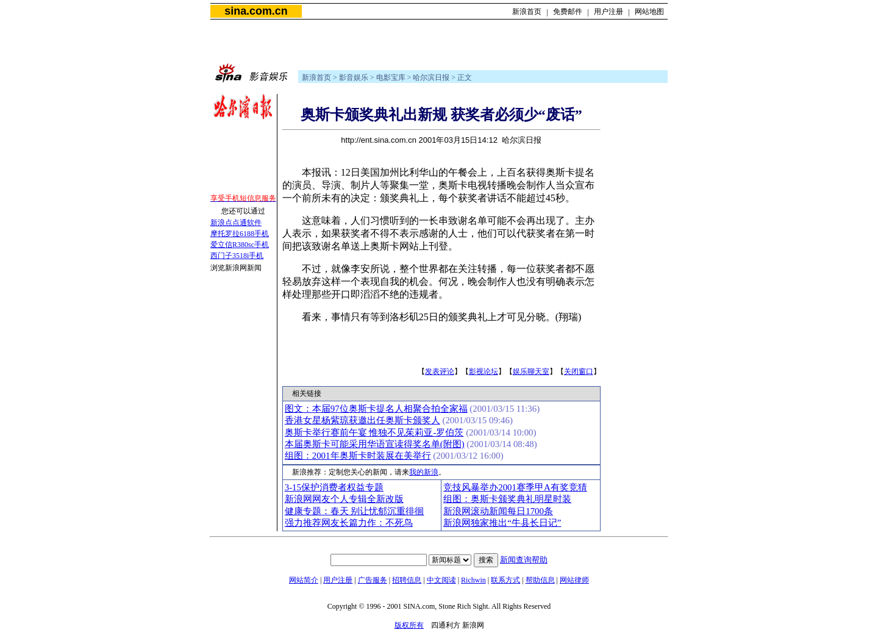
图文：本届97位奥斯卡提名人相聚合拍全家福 (376, 409)
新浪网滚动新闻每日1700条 (498, 511)
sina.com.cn (255, 11)
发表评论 (439, 371)
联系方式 (505, 580)
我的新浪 (423, 472)
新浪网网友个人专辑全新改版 (344, 499)
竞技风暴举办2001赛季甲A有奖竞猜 (515, 487)
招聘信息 (406, 580)
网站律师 (574, 580)
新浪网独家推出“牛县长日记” (502, 523)
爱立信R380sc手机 (239, 244)
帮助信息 (540, 580)
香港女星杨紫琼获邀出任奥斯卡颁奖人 (362, 420)
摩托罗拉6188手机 (239, 233)
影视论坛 (483, 371)
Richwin (473, 580)
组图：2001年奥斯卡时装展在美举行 (358, 456)
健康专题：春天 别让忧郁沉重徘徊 (354, 511)
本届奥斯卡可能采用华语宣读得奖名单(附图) (375, 444)
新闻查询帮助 (524, 559)
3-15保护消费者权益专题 (334, 487)
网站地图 (649, 11)
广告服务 (372, 580)
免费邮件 (567, 11)
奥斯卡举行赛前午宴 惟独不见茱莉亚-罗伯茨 (374, 432)
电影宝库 (390, 77)
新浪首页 (526, 11)
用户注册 (608, 11)
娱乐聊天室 (531, 371)
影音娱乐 (353, 77)
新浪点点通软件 (236, 222)
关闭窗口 (578, 371)
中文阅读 (441, 580)
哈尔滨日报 (431, 77)
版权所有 (409, 625)
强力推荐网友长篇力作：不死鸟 (349, 523)
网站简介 (303, 580)
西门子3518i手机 (236, 255)
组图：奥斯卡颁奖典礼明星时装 (507, 499)
